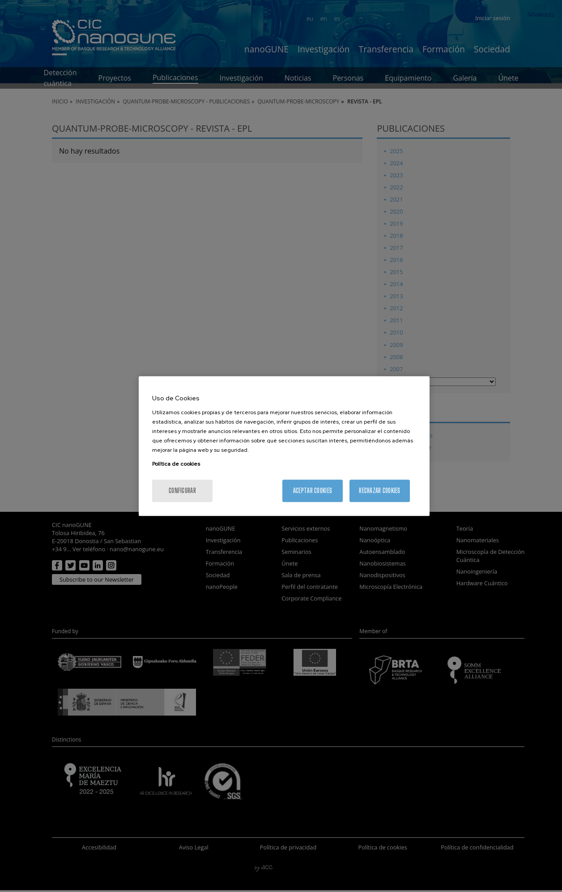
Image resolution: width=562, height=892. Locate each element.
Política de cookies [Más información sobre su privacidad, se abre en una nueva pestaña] (176, 463)
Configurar (182, 490)
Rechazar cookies (379, 490)
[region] (284, 446)
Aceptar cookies (312, 490)
